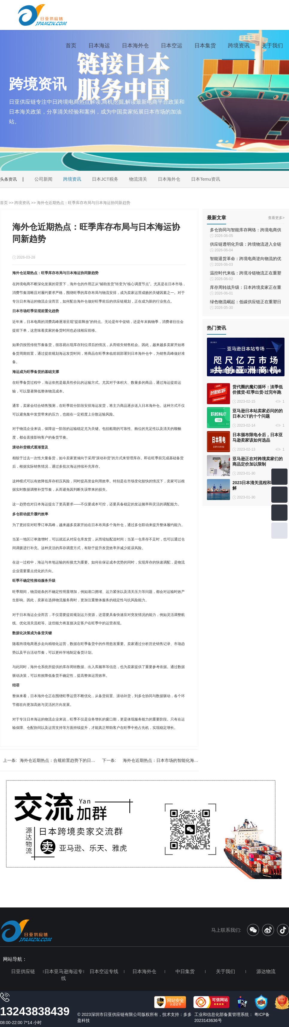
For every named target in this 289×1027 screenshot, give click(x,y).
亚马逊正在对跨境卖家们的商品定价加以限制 (257, 461)
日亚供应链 (23, 971)
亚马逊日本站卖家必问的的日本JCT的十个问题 (257, 413)
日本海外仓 (135, 46)
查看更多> (276, 218)
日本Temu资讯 (205, 179)
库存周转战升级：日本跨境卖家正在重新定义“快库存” (245, 288)
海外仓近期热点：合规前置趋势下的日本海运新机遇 (57, 762)
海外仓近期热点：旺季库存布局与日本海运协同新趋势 (83, 202)
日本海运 (99, 46)
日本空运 (171, 46)
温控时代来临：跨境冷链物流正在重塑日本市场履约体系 (245, 274)
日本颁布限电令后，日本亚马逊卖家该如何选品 (257, 437)
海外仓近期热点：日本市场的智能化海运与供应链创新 (160, 762)
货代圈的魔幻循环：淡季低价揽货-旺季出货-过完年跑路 (257, 389)
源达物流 (266, 971)
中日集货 (185, 971)
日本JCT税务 (105, 179)
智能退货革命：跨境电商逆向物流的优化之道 (245, 259)
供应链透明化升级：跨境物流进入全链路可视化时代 (245, 245)
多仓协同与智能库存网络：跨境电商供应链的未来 (245, 230)
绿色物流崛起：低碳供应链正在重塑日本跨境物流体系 (245, 302)
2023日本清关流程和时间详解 (258, 485)
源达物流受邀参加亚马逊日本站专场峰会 (245, 371)
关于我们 (272, 46)
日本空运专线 (104, 971)
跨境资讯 (238, 46)
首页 (71, 46)
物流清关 (138, 179)
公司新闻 (43, 179)
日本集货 (205, 46)
